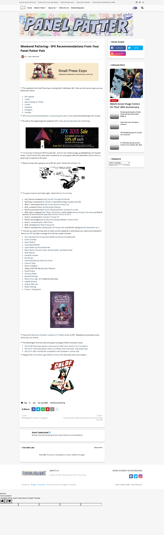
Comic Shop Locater (122, 484)
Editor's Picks (39, 8)
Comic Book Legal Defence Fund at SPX (47, 355)
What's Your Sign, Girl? (34, 279)
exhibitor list (75, 163)
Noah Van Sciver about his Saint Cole (54, 204)
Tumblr (27, 104)
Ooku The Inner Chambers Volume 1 (129, 123)
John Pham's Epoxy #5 (45, 225)
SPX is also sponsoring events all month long (72, 121)
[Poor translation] (8, 501)
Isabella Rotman (31, 281)
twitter (136, 48)
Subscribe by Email (67, 2)
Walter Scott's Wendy (47, 210)
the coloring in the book (83, 212)
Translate (124, 165)
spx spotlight (43, 403)
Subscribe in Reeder (83, 2)
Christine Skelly (31, 273)
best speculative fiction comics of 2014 (55, 214)
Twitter (27, 99)
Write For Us (64, 8)
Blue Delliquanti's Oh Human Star (51, 227)
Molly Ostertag (30, 287)
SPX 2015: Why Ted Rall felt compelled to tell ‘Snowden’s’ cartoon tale (52, 351)
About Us (52, 8)
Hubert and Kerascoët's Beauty (49, 207)
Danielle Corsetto (31, 255)
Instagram (28, 110)
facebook (119, 48)
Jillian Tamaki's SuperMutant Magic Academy (58, 202)
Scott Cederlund (40, 432)
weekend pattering (33, 42)
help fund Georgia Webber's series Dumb (62, 219)
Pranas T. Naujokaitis (33, 289)
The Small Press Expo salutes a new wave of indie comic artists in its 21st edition (56, 346)
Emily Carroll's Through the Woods (56, 199)
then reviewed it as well (69, 210)
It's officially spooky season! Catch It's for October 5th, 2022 (131, 144)
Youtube (28, 112)
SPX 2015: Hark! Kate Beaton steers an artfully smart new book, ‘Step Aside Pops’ (56, 349)
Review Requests (77, 8)
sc (30, 403)
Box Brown (29, 258)
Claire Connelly (30, 239)
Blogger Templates (38, 484)
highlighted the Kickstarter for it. (87, 227)
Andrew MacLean (31, 284)
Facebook (28, 107)
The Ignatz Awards (30, 193)
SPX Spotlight (34, 233)
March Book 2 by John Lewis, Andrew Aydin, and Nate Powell (48, 250)
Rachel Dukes (30, 271)
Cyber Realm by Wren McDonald (37, 247)
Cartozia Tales (30, 263)
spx (34, 403)
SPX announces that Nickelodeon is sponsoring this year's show (47, 116)
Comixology (27, 153)
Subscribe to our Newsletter (48, 2)
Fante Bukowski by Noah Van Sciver (39, 260)
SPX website (29, 96)
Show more (98, 447)
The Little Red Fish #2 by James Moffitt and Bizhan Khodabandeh (50, 237)
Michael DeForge (31, 276)
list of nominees (65, 193)
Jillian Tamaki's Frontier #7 (48, 217)
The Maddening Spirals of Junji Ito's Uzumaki (131, 133)
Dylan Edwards (49, 268)
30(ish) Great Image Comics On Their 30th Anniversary (125, 105)
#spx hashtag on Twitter (34, 102)
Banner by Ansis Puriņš (27, 2)
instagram (119, 53)
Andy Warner (30, 252)
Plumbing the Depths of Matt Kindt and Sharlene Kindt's (130, 114)
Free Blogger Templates (67, 484)
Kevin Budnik (30, 242)
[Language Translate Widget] (119, 163)
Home (29, 8)
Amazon (60, 153)
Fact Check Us (136, 484)
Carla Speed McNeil (32, 245)
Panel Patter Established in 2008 (103, 2)
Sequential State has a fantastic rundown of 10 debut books (46, 335)
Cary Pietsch (33, 337)
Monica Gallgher (31, 266)
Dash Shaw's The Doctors (51, 212)
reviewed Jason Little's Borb (42, 222)
